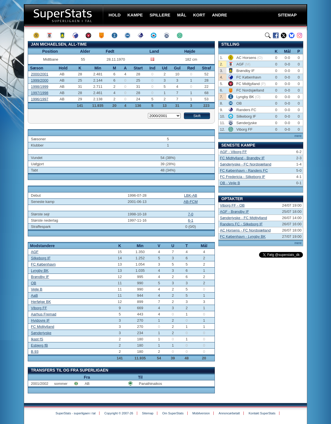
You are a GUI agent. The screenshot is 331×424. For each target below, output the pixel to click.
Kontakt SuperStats (262, 413)
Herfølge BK (41, 302)
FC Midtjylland (42, 327)
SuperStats (64, 15)
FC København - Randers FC (244, 170)
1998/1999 (39, 86)
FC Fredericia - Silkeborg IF (242, 177)
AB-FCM (191, 202)
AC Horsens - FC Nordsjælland (245, 230)
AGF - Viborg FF (233, 152)
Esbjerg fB (39, 345)
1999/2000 (39, 80)
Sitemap (147, 413)
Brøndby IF (40, 277)
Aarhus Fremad (43, 314)
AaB (34, 295)
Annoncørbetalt (229, 413)
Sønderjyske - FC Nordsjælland (245, 164)
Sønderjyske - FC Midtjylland (243, 218)
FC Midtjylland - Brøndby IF (242, 158)
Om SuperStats (172, 413)
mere (298, 135)
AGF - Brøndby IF (234, 211)
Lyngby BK (39, 270)
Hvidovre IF (40, 320)
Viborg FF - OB (232, 205)
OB (33, 283)
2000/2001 (39, 74)
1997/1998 (39, 93)
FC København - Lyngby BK (243, 236)
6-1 (190, 220)
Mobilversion (201, 413)
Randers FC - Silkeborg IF (241, 224)
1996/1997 (39, 99)
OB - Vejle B (230, 183)
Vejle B (36, 289)
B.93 (35, 351)
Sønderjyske (41, 333)
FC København (43, 264)
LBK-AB (190, 195)
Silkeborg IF (40, 258)
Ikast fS (37, 339)
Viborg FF (39, 308)
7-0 (190, 214)
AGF (35, 252)
